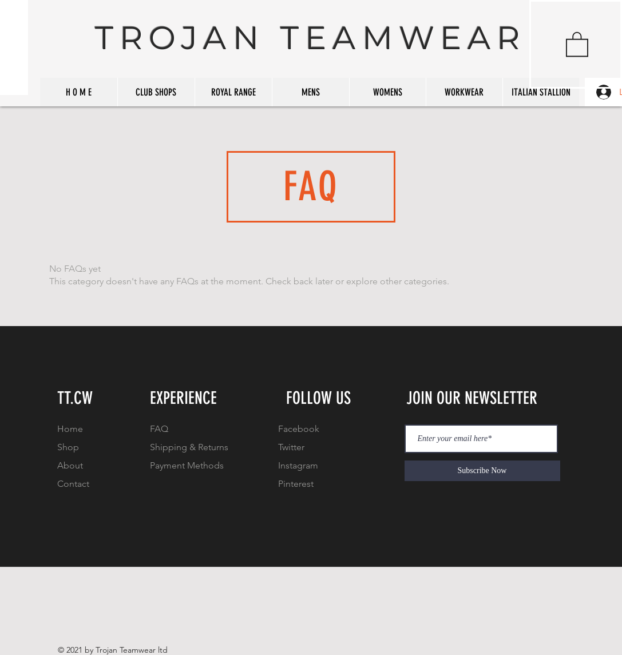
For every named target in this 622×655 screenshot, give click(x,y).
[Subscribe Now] (482, 471)
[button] (577, 43)
